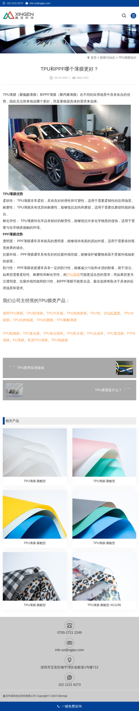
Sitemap (62, 695)
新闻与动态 (107, 57)
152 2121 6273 (15, 3)
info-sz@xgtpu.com (40, 3)
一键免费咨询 (69, 706)
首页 (94, 57)
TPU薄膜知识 (127, 57)
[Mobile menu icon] (133, 15)
